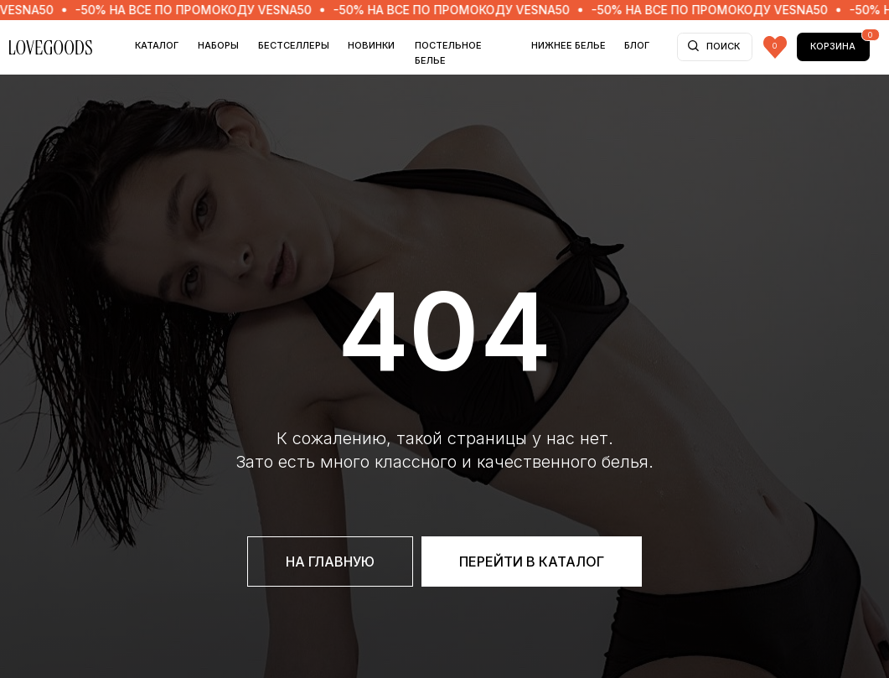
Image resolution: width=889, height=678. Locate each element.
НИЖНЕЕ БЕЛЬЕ (568, 45)
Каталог (156, 45)
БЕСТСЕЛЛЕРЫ (293, 45)
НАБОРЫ (218, 45)
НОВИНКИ (371, 45)
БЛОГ (636, 45)
